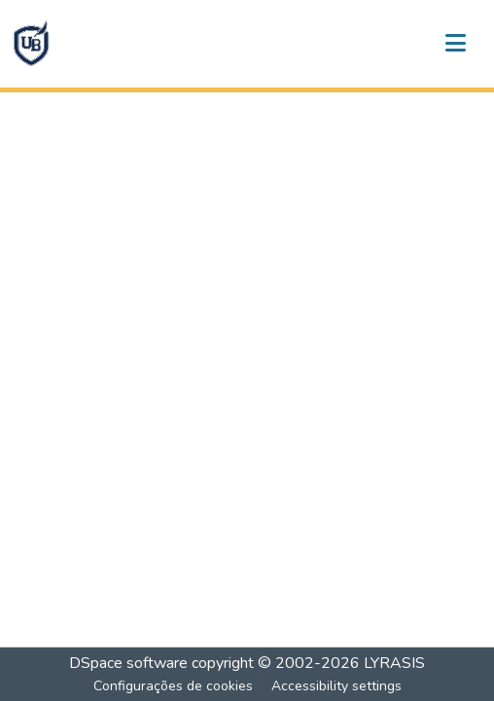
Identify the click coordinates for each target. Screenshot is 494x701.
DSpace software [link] (128, 663)
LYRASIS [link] (394, 663)
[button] (31, 43)
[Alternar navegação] (455, 43)
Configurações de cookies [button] (173, 686)
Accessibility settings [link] (336, 686)
